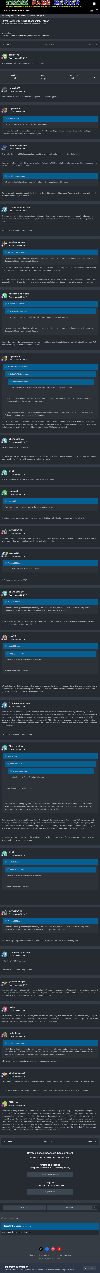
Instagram (40, 16)
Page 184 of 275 (50, 45)
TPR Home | (5, 16)
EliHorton (13, 1102)
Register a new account (50, 1174)
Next (91, 45)
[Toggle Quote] (6, 118)
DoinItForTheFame (18, 145)
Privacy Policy (44, 1255)
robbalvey (7, 33)
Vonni (11, 471)
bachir (12, 1007)
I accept (89, 1268)
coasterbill (14, 553)
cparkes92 (14, 55)
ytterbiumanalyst (17, 242)
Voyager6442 (15, 530)
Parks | (12, 16)
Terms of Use (9, 1270)
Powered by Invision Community (50, 1259)
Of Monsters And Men (19, 207)
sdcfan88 (13, 491)
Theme (33, 1255)
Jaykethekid (14, 108)
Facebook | (25, 16)
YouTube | (33, 16)
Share (24, 1208)
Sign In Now (49, 1192)
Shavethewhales (16, 439)
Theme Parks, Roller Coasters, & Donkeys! (33, 36)
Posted (18, 58)
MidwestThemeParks (19, 294)
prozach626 (14, 88)
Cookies (67, 1255)
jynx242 (12, 636)
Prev (9, 45)
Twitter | (18, 16)
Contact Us (57, 1255)
